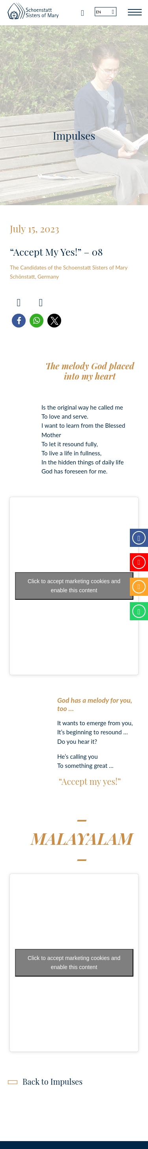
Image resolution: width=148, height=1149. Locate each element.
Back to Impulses (52, 1081)
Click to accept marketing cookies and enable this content (74, 585)
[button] (19, 320)
